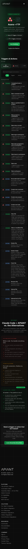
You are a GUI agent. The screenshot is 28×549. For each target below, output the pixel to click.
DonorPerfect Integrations (8, 517)
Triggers (13, 75)
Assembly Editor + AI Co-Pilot (9, 491)
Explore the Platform (14, 48)
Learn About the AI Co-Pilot (14, 443)
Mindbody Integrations (7, 512)
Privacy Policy (5, 539)
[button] (24, 4)
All (7, 75)
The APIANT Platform (7, 486)
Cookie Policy (5, 541)
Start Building (14, 44)
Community (4, 523)
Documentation (5, 526)
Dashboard (4, 537)
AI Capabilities (5, 495)
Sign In (3, 534)
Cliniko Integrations (6, 515)
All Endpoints (6, 66)
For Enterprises (5, 510)
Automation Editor (6, 488)
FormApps (4, 497)
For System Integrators (7, 508)
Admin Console (5, 493)
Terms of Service (6, 543)
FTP (23, 66)
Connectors (4, 528)
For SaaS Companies (7, 506)
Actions (19, 75)
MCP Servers (5, 499)
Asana (15, 66)
